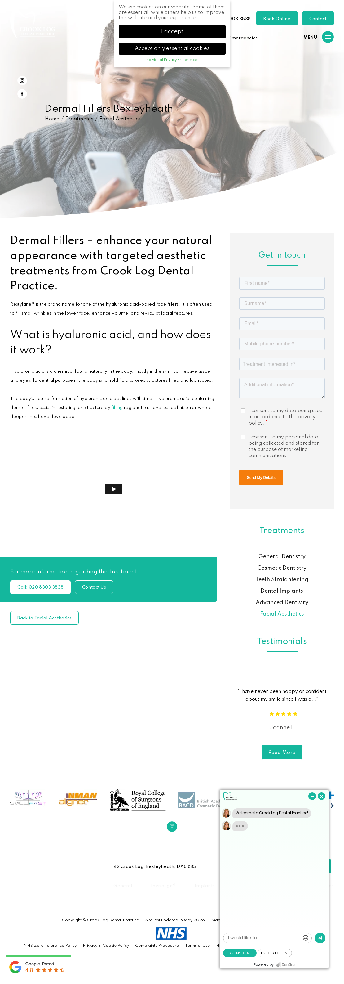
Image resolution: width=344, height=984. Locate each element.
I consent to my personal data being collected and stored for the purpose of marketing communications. (284, 446)
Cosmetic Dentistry (282, 568)
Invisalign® (163, 886)
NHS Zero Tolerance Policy (50, 946)
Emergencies (243, 38)
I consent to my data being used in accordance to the (286, 417)
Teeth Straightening (281, 579)
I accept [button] (172, 32)
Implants (204, 886)
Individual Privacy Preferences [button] (172, 60)
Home (52, 119)
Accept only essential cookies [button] (172, 48)
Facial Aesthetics (120, 119)
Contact (318, 19)
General (122, 886)
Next (329, 190)
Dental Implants (282, 591)
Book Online (276, 19)
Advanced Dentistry (282, 602)
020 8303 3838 (233, 19)
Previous (314, 190)
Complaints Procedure (157, 946)
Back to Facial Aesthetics (44, 618)
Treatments (79, 119)
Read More (282, 752)
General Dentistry (282, 556)
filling (117, 408)
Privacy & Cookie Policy (106, 946)
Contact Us (94, 587)
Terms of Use (197, 946)
